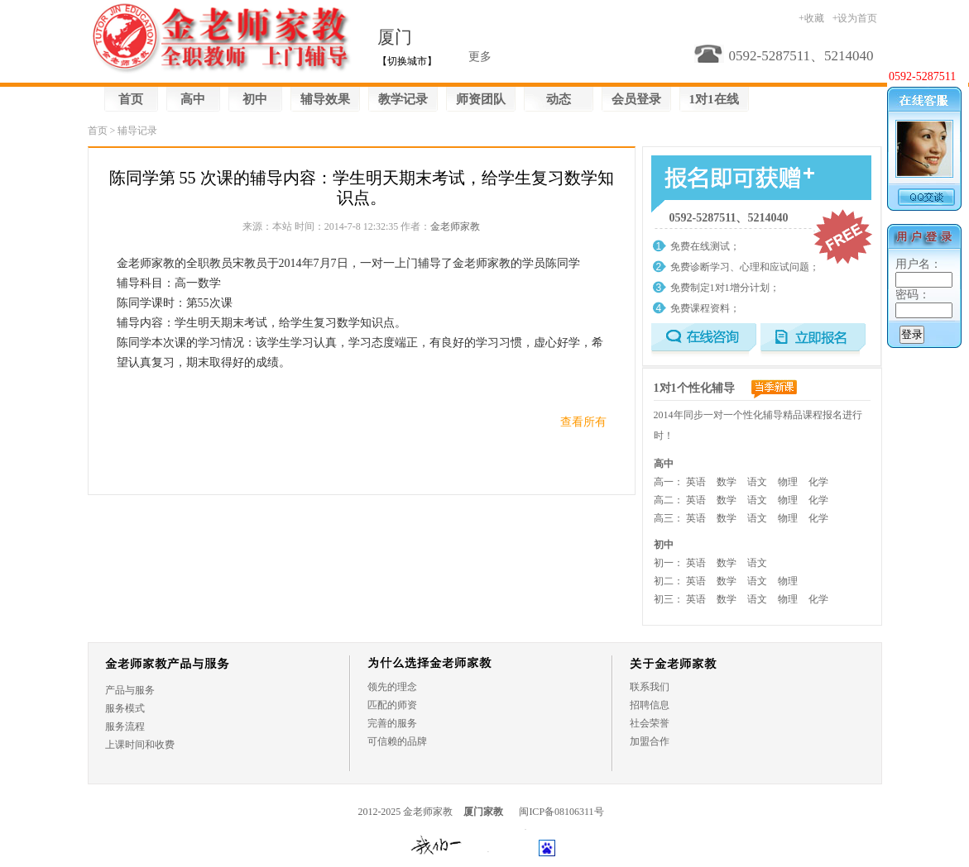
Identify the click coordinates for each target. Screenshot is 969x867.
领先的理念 (392, 687)
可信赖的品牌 (397, 741)
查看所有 (583, 422)
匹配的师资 (392, 705)
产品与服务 (130, 690)
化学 (818, 482)
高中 (192, 99)
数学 (726, 482)
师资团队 (481, 99)
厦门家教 (483, 811)
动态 (558, 99)
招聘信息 (649, 705)
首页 (130, 99)
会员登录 (636, 99)
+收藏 (811, 18)
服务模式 (125, 708)
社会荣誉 (649, 723)
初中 (254, 99)
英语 (696, 482)
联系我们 (649, 687)
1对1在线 (714, 99)
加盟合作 (649, 741)
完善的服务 (392, 723)
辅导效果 (325, 99)
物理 (788, 482)
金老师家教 (455, 226)
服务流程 (125, 726)
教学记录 (403, 99)
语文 (757, 482)
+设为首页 (855, 18)
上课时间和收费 (140, 744)
